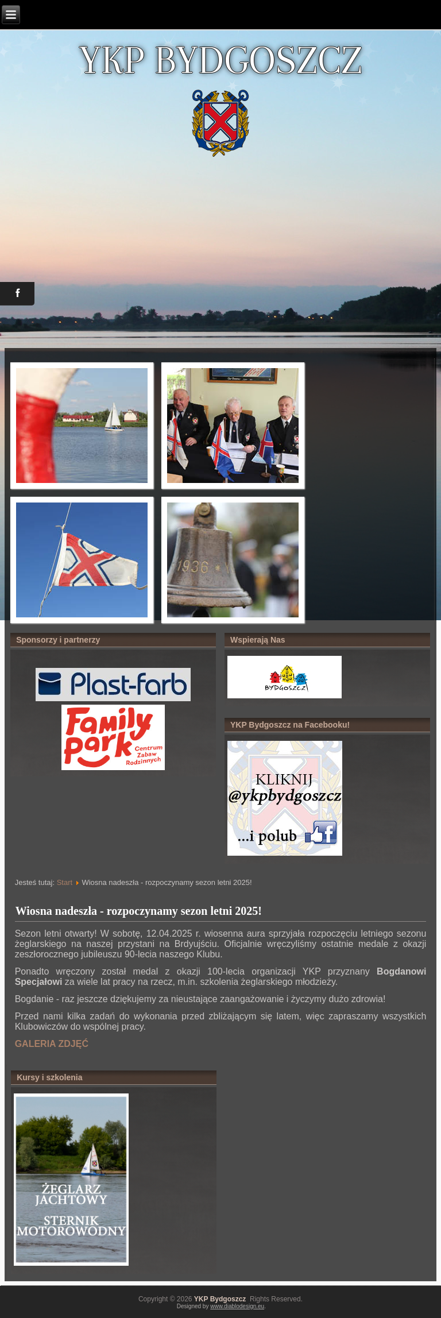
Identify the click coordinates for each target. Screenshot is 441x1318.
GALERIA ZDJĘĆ (51, 1044)
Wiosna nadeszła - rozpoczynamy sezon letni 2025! (139, 911)
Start (64, 882)
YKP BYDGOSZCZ (220, 59)
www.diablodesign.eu (237, 1306)
